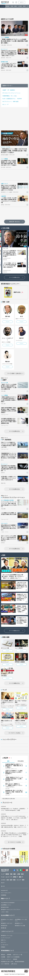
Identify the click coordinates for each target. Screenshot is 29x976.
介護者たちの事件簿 (20, 720)
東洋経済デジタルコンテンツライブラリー (10, 909)
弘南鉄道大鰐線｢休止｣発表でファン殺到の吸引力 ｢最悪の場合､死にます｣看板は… (14, 766)
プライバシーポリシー (6, 959)
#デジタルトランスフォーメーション (11, 93)
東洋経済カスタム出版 (20, 925)
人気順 (20, 6)
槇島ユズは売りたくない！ (6, 721)
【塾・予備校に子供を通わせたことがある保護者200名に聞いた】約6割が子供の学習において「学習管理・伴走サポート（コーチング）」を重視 (13, 834)
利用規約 (3, 947)
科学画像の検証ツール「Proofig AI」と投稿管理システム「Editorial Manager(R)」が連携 (13, 809)
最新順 (7, 6)
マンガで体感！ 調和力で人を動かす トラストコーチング (7, 702)
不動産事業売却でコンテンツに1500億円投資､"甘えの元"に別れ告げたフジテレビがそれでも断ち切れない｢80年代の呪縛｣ (8, 456)
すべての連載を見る (14, 683)
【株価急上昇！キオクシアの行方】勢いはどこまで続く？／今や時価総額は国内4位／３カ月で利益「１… (22, 597)
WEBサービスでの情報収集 (13, 957)
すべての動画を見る (14, 630)
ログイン (22, 2)
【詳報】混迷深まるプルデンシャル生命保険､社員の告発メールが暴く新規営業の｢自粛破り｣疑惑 (14, 41)
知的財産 (15, 959)
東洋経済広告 (4, 925)
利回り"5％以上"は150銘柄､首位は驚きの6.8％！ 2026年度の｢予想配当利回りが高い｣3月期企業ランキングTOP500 (8, 188)
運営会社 (3, 954)
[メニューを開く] (27, 2)
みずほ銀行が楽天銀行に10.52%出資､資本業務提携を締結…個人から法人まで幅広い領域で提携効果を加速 (8, 421)
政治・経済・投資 (11, 879)
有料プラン (3, 940)
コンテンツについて (5, 937)
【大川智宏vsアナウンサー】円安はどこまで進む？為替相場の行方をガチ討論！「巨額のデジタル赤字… (22, 620)
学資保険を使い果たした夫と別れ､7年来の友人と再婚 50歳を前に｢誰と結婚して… (14, 792)
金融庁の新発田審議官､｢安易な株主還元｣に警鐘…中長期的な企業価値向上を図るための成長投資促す (8, 410)
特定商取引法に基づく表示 (7, 961)
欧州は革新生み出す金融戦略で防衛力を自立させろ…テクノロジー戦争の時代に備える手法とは (8, 527)
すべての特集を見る (14, 277)
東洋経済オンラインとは (6, 935)
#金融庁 (4, 90)
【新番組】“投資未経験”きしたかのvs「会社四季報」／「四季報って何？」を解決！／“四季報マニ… (22, 609)
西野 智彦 (7, 316)
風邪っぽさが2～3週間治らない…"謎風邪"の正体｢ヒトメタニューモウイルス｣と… (13, 785)
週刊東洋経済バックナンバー (10, 284)
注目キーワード (6, 85)
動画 (24, 6)
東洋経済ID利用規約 (19, 961)
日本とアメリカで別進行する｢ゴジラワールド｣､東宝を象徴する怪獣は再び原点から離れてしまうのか (8, 445)
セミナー (8, 877)
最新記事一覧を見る (14, 221)
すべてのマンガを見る (14, 733)
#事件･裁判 (15, 101)
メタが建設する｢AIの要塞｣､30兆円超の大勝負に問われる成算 (8, 513)
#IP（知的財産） (11, 90)
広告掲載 (3, 957)
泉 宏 (21, 316)
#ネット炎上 (14, 95)
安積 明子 (21, 338)
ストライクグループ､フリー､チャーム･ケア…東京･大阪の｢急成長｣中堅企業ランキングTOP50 (8, 504)
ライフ (2, 882)
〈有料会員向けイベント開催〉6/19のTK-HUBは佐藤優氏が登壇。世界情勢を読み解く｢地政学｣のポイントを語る (14, 150)
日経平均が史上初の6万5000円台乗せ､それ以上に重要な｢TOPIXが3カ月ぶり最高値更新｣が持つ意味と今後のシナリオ (8, 53)
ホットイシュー (5, 662)
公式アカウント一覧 (17, 954)
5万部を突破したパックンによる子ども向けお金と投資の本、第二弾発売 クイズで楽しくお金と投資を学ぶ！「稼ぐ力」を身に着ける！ (13, 818)
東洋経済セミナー (19, 923)
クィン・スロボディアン (7, 339)
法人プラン (3, 942)
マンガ (2, 877)
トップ (2, 6)
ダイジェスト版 (5, 648)
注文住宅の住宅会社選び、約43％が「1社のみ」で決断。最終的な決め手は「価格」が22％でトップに (13, 826)
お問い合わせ (14, 963)
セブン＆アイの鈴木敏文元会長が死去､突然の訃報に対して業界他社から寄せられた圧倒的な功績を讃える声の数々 (9, 253)
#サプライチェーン (7, 101)
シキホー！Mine (4, 911)
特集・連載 (14, 6)
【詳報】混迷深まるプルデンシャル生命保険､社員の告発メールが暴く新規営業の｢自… (14, 779)
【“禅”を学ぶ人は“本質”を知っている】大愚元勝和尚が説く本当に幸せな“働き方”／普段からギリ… (22, 585)
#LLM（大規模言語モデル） (9, 98)
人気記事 (5, 758)
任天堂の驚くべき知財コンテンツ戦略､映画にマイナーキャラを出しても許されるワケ (8, 478)
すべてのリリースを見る (14, 842)
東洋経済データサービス (6, 923)
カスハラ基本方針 (5, 963)
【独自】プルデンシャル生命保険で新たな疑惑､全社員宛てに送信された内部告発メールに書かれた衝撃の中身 (8, 387)
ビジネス (3, 879)
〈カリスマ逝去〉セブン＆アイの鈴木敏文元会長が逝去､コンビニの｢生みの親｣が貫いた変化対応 (8, 66)
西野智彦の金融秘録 (20, 662)
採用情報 (9, 954)
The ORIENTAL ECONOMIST (8, 902)
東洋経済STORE (5, 907)
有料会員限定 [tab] (21, 761)
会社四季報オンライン (6, 905)
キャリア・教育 (20, 879)
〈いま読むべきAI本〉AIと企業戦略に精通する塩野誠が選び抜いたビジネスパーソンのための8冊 (8, 200)
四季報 (14, 877)
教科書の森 (3, 928)
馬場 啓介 (7, 361)
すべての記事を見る (14, 431)
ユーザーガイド (4, 944)
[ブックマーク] (27, 45)
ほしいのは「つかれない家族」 (21, 701)
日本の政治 (4, 675)
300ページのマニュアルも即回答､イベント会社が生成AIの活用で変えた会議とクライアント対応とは (8, 538)
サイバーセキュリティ (6, 892)
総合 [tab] (8, 761)
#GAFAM (19, 98)
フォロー (7, 321)
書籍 (20, 877)
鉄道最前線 (3, 895)
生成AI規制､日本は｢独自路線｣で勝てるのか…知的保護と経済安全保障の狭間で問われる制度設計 (8, 468)
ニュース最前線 (19, 648)
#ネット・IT (5, 104)
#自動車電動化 (6, 95)
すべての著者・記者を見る (14, 373)
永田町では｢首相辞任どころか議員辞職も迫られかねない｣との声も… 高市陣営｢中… (13, 772)
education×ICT (4, 890)
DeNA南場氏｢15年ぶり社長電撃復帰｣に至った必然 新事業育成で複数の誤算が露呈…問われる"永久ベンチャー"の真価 (8, 163)
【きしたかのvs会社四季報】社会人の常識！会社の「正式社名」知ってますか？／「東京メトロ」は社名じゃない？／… (13, 576)
